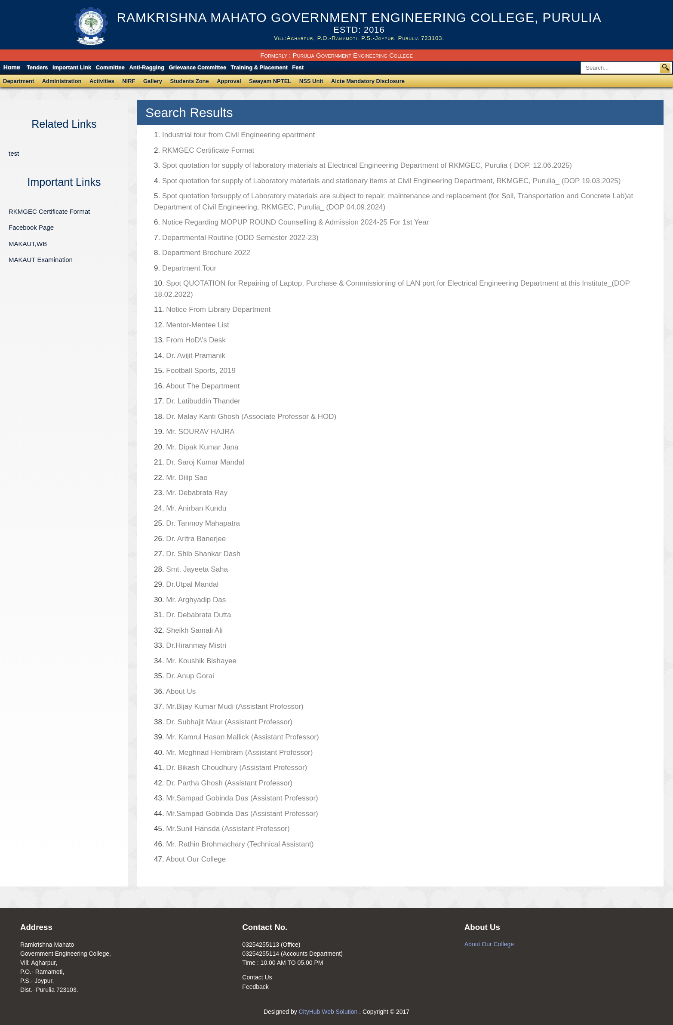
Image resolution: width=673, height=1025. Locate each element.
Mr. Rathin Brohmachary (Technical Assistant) (233, 844)
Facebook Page (31, 227)
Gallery (152, 81)
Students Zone (189, 81)
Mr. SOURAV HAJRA (194, 432)
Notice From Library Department (212, 309)
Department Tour (185, 268)
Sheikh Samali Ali (188, 630)
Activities (101, 81)
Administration (62, 81)
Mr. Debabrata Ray (217, 493)
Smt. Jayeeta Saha (191, 569)
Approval (229, 81)
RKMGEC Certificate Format (49, 211)
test (14, 153)
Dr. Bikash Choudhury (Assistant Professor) (230, 767)
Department (18, 81)
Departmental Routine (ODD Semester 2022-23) (236, 238)
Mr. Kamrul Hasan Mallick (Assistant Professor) (236, 737)
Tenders (37, 67)
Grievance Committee (197, 67)
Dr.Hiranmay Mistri (190, 645)
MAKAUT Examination (41, 259)
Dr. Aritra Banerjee (190, 539)
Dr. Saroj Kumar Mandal (199, 462)
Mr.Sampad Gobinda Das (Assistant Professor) (236, 798)
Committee (110, 67)
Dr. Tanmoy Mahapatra (197, 523)
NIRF (128, 81)
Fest (298, 67)
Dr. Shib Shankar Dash (197, 554)
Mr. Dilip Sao (181, 478)
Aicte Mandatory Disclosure (368, 81)
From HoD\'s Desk (190, 340)
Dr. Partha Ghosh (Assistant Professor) (223, 783)
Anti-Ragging (146, 67)
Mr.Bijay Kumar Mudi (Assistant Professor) (229, 706)
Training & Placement (259, 67)
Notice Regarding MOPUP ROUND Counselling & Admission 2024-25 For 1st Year (291, 222)
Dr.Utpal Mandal (186, 584)
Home (11, 67)
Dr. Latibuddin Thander (197, 401)
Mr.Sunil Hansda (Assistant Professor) (222, 829)
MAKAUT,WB (28, 243)
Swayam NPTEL (270, 81)
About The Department (197, 386)
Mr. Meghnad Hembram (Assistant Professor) (233, 752)
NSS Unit (311, 81)
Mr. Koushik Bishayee (195, 661)
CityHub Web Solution (329, 1011)
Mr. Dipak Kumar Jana (196, 447)
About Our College (190, 859)
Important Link (71, 67)
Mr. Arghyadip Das (190, 600)
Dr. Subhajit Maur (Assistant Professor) (223, 722)
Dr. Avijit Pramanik (189, 355)
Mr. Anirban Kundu (190, 508)
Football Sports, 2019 (195, 370)
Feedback (255, 986)
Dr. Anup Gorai (184, 676)
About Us (175, 691)
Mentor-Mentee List (191, 325)
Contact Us (257, 977)
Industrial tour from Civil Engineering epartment (234, 135)
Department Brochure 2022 (202, 253)
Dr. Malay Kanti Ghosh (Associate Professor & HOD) (245, 416)
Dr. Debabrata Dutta (192, 615)
